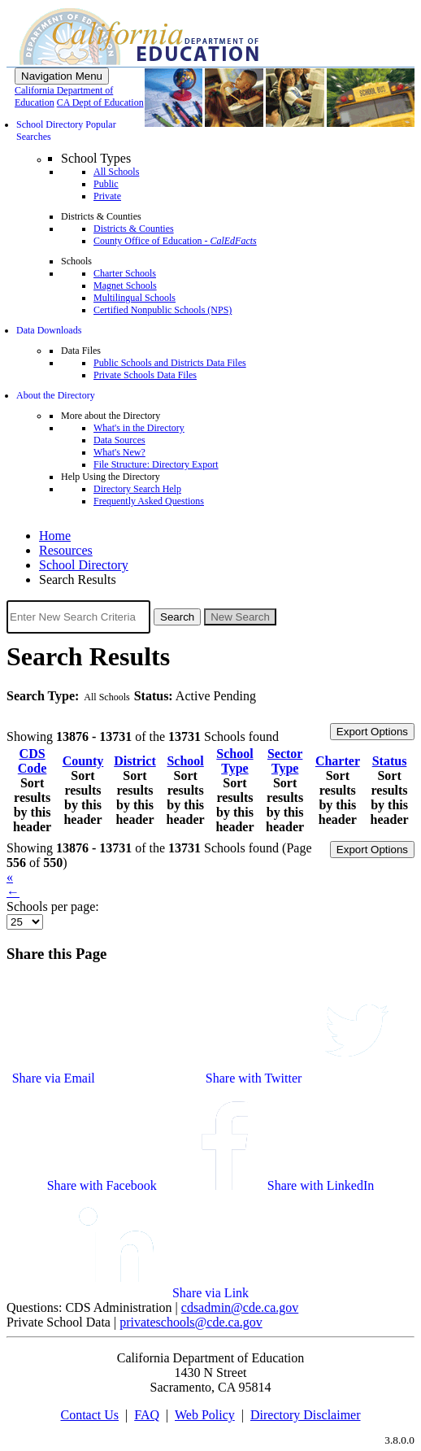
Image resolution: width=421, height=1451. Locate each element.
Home (55, 535)
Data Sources (119, 440)
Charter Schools (124, 273)
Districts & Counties (133, 228)
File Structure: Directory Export (156, 464)
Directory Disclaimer (305, 1415)
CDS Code (32, 761)
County (83, 761)
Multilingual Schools (134, 297)
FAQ (146, 1415)
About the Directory (55, 395)
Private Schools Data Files (145, 375)
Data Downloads (48, 330)
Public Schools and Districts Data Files (169, 362)
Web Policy (205, 1415)
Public (106, 184)
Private (107, 196)
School (185, 761)
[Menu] (62, 76)
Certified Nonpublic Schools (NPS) (162, 310)
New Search (240, 617)
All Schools (116, 171)
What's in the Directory (138, 428)
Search (177, 617)
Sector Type (285, 761)
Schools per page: (53, 906)
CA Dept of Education (100, 102)
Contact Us (89, 1415)
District (135, 761)
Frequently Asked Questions (148, 501)
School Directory (83, 565)
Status (389, 761)
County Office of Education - (175, 240)
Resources (66, 550)
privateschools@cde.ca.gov (191, 1322)
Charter (337, 761)
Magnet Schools (125, 285)
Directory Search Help (137, 489)
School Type (234, 761)
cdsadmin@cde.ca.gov (239, 1307)
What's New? (119, 452)
